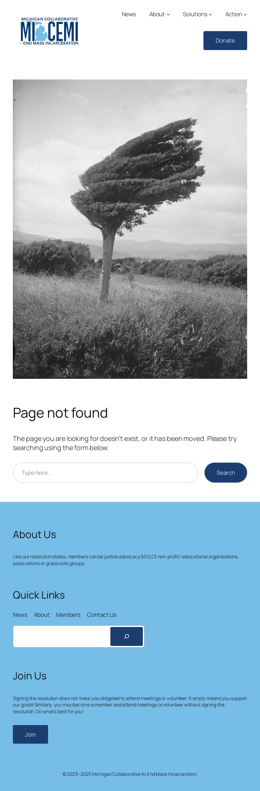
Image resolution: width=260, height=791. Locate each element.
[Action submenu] (245, 14)
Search (226, 472)
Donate (225, 40)
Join (30, 734)
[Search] (126, 636)
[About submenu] (168, 14)
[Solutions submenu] (210, 14)
